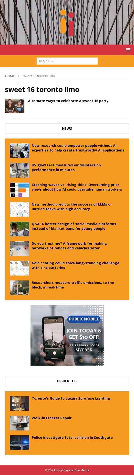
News (67, 128)
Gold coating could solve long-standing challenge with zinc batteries (75, 265)
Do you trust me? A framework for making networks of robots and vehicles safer (69, 245)
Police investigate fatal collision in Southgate (72, 437)
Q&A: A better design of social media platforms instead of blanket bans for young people (74, 226)
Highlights (67, 381)
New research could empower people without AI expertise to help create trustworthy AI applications (78, 147)
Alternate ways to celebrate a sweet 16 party (68, 100)
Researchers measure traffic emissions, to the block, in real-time (73, 284)
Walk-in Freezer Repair (52, 418)
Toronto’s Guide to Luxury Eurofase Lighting (71, 398)
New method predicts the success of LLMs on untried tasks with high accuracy (72, 206)
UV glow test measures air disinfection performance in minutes (66, 167)
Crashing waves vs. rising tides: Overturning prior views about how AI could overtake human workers (77, 186)
